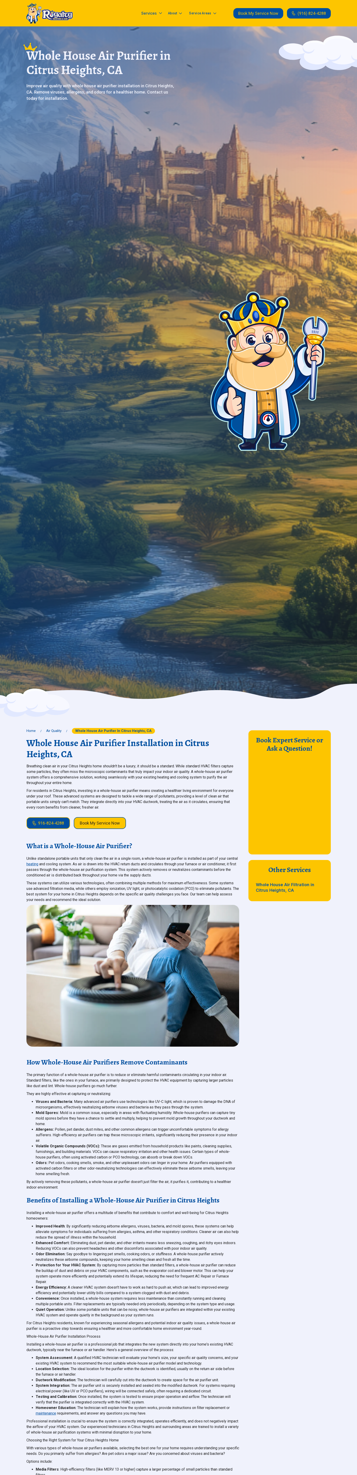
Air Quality (53, 731)
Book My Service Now (258, 13)
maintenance (46, 1413)
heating (32, 864)
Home (31, 731)
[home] (49, 13)
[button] (151, 13)
